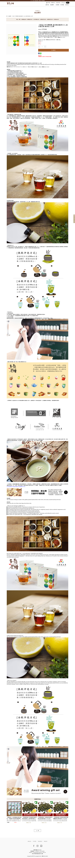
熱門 (20, 19)
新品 (17, 19)
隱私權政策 (40, 841)
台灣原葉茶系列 (50, 19)
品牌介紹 (47, 4)
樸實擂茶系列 (29, 19)
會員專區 (48, 2)
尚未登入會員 (74, 219)
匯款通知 (58, 2)
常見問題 (34, 841)
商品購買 (52, 4)
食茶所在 (67, 4)
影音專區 (62, 4)
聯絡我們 (45, 841)
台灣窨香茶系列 (43, 19)
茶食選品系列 (56, 19)
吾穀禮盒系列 (23, 19)
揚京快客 (33, 856)
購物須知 (29, 841)
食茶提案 (57, 4)
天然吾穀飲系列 (36, 19)
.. (41, 856)
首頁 (7, 16)
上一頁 (37, 830)
